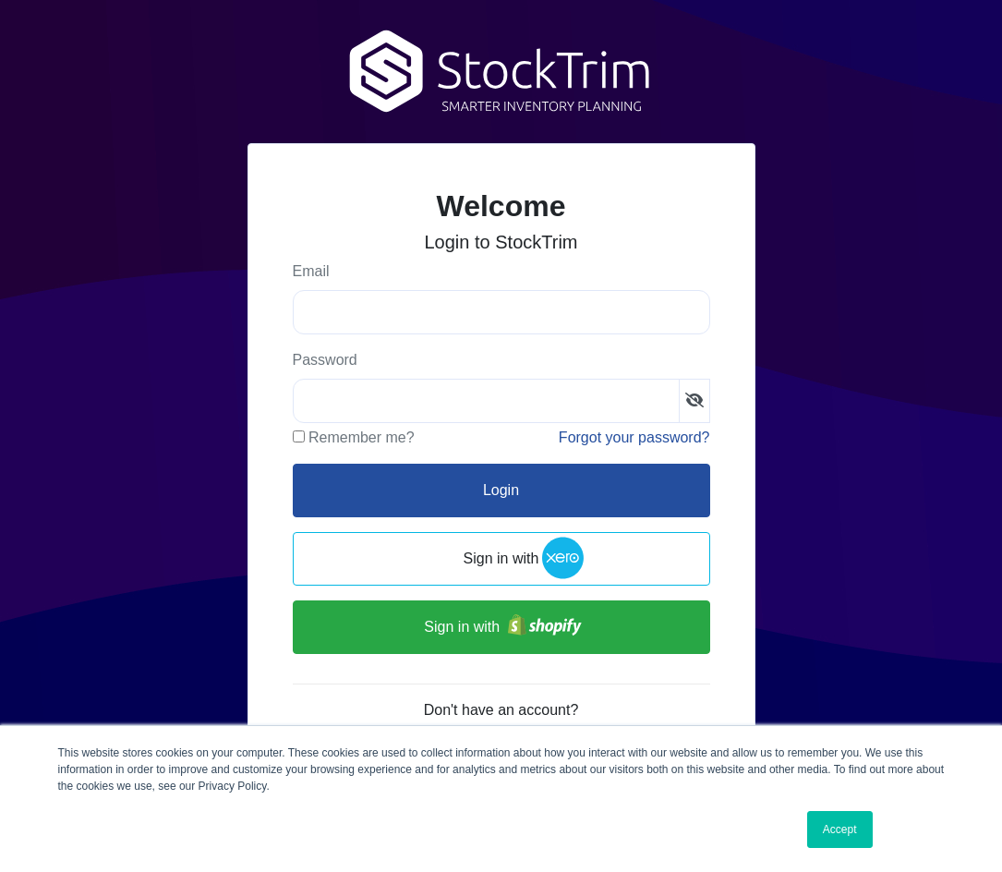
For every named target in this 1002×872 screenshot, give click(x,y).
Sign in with (501, 558)
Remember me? (361, 437)
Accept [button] (840, 829)
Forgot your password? (634, 437)
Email (311, 271)
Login (501, 490)
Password (325, 360)
